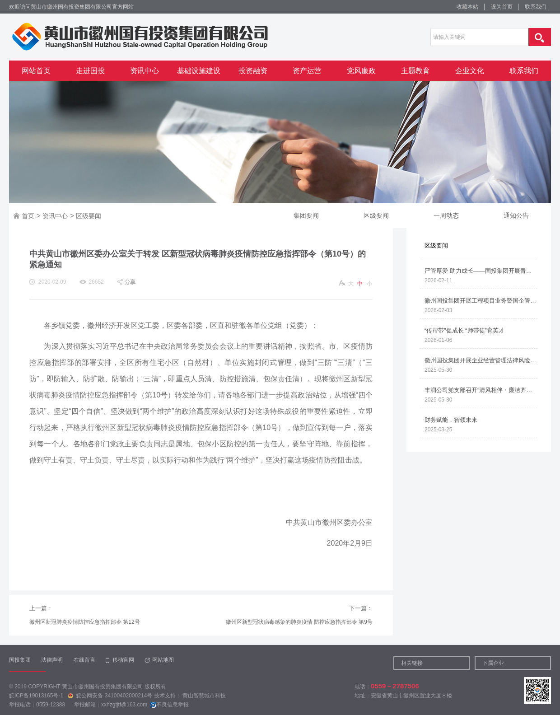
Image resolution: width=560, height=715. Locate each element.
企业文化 (469, 71)
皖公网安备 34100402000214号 (111, 695)
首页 (28, 216)
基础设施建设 (198, 71)
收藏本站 (467, 7)
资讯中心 (144, 71)
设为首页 (502, 7)
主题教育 (415, 71)
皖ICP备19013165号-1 (37, 695)
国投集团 (20, 660)
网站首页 (36, 71)
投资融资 (252, 71)
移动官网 (123, 660)
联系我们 (535, 7)
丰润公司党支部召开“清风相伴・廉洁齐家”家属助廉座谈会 (481, 390)
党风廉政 (361, 71)
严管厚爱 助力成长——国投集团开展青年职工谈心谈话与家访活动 (481, 270)
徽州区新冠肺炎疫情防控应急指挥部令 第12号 (84, 622)
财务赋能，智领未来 (451, 419)
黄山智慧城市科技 (204, 695)
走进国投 (90, 71)
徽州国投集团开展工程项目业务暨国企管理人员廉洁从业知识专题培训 (481, 300)
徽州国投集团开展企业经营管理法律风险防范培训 (481, 360)
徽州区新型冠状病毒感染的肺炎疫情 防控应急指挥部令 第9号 (299, 622)
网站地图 (163, 660)
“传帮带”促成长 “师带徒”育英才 (464, 330)
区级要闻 (88, 216)
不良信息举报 (169, 704)
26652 (96, 282)
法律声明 (52, 660)
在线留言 (84, 660)
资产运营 (307, 71)
